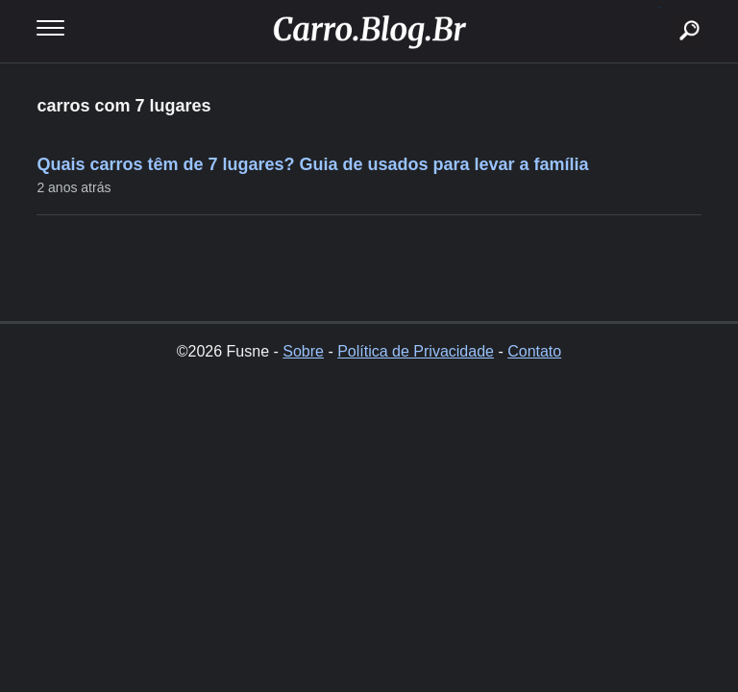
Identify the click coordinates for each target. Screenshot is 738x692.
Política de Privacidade (415, 351)
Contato (534, 351)
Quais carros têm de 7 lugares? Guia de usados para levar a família (312, 164)
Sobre (303, 351)
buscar (659, 7)
